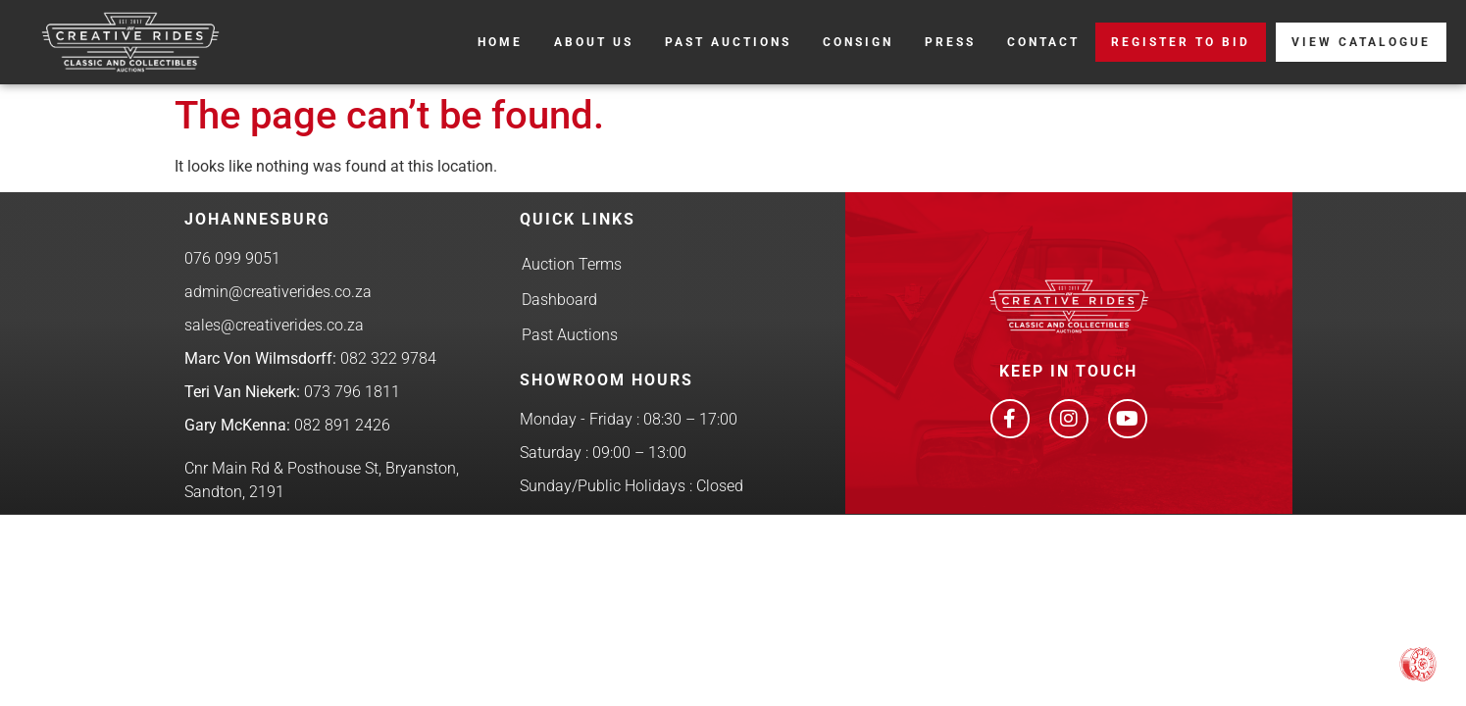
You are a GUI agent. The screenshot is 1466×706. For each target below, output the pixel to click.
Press (950, 42)
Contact (1043, 42)
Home (500, 42)
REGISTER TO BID (1180, 42)
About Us (593, 42)
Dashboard (559, 299)
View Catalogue (1361, 42)
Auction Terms (572, 264)
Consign (858, 42)
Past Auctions (728, 42)
